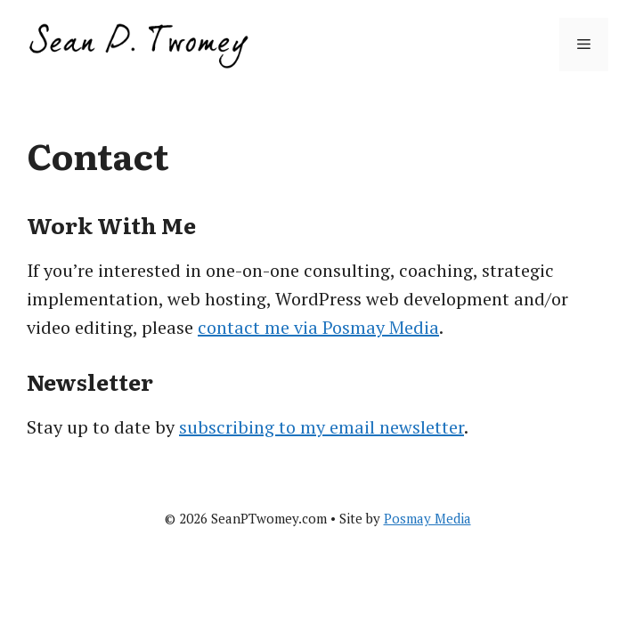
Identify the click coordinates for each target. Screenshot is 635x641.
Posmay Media (427, 518)
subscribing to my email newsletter (321, 427)
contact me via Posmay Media (318, 327)
